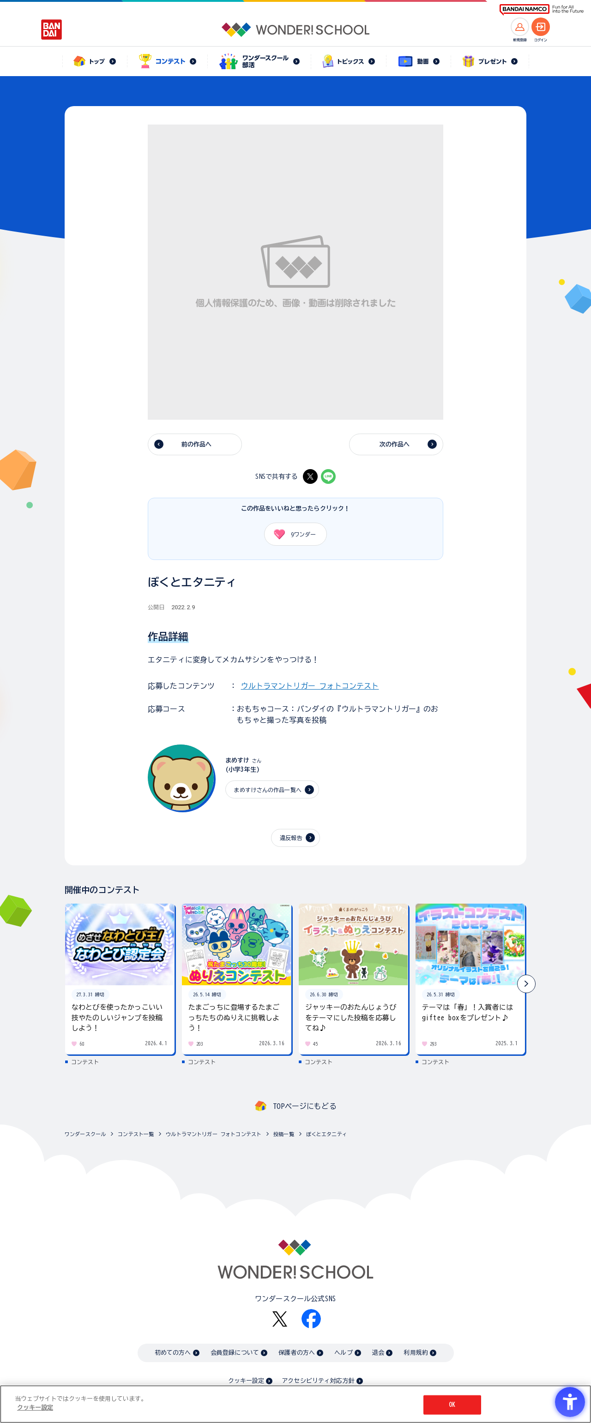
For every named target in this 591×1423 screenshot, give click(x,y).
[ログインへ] (540, 27)
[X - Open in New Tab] (310, 476)
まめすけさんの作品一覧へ (268, 789)
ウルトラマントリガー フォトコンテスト (310, 686)
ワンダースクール (85, 1134)
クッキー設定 (246, 1381)
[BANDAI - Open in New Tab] (51, 29)
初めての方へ (173, 1353)
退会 (378, 1353)
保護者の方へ (296, 1353)
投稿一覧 (283, 1134)
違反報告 (291, 837)
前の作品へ (196, 444)
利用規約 (416, 1353)
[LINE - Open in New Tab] (328, 476)
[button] (526, 984)
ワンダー (291, 534)
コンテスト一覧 (136, 1134)
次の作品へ (395, 444)
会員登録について (235, 1353)
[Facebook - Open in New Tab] (311, 1318)
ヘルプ (343, 1353)
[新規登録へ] (520, 27)
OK (452, 1405)
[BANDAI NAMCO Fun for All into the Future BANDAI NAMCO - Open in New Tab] (542, 10)
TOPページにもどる (305, 1106)
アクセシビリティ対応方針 (318, 1381)
